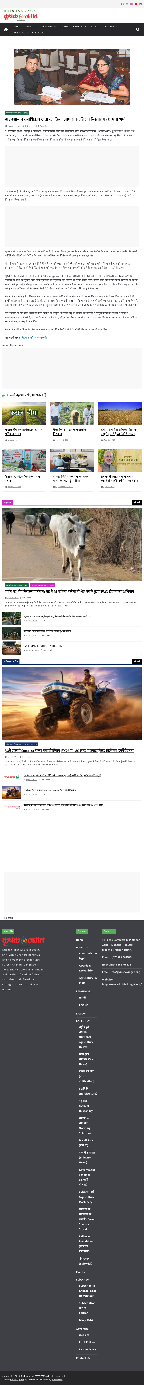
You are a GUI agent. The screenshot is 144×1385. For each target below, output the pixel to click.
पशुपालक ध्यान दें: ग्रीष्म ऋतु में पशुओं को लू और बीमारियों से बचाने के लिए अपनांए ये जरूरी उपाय (58, 616)
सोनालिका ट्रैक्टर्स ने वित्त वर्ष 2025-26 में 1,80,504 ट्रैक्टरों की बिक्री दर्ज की (50, 790)
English (83, 1005)
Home (17, 26)
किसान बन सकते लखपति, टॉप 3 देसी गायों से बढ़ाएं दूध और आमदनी (48, 631)
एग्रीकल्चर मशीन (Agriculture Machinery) (21, 744)
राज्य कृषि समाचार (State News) (17, 113)
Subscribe (108, 26)
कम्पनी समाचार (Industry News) (87, 1157)
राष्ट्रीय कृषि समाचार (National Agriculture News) (86, 1037)
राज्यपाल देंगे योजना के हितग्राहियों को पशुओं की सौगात (43, 646)
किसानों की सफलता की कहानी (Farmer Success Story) (88, 1219)
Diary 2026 (86, 1320)
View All (137, 502)
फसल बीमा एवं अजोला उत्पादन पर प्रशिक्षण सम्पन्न (23, 432)
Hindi (82, 997)
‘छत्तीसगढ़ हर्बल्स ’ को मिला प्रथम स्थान (22, 479)
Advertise (19, 33)
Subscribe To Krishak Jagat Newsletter (87, 1291)
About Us (29, 26)
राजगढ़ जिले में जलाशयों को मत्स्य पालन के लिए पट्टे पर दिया (71, 479)
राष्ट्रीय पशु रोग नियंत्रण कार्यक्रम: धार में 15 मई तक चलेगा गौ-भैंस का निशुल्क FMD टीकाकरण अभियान (70, 592)
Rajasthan (44, 126)
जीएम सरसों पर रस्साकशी (34, 338)
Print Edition (87, 1342)
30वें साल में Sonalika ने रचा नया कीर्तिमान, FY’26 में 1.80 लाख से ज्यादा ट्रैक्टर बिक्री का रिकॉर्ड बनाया (69, 751)
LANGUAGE (47, 26)
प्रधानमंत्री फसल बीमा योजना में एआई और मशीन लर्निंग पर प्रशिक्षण (119, 479)
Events (95, 26)
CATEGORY (78, 26)
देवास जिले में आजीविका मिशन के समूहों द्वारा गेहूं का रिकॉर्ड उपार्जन (119, 432)
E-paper (65, 26)
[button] (35, 26)
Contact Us (38, 33)
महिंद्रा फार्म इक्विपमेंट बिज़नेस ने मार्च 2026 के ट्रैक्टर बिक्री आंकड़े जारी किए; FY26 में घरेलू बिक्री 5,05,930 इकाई (63, 805)
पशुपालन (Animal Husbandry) (42, 585)
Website (84, 1335)
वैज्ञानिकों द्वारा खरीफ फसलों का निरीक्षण (70, 432)
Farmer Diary (87, 1349)
